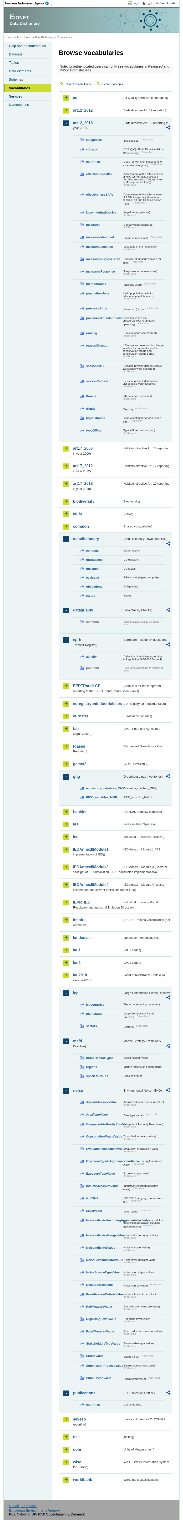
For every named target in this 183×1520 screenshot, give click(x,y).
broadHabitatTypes (99, 1058)
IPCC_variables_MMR (101, 797)
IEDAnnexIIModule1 (90, 849)
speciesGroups (97, 1076)
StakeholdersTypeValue (103, 1343)
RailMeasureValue (99, 1306)
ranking (91, 333)
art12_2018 (83, 123)
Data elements (20, 71)
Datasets (15, 54)
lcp (75, 993)
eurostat (80, 716)
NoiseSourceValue (99, 1285)
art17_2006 (83, 448)
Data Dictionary (44, 37)
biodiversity (83, 501)
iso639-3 (92, 1198)
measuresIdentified (100, 237)
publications (84, 1393)
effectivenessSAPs (99, 194)
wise (77, 1462)
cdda (77, 514)
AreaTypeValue (97, 1114)
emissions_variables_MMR (104, 788)
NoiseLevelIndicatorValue (104, 1260)
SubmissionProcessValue (104, 1365)
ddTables (92, 569)
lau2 (77, 963)
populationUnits (97, 293)
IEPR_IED (81, 902)
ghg (76, 777)
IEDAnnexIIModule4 (90, 885)
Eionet (28, 37)
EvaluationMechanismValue (104, 1149)
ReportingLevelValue (101, 1319)
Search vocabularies (78, 84)
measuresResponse (100, 271)
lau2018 (80, 975)
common (81, 526)
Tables (14, 63)
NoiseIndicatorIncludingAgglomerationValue (104, 1220)
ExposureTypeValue (100, 1173)
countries (93, 162)
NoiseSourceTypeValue (103, 1272)
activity (91, 656)
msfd (77, 1041)
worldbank (82, 1480)
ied (75, 837)
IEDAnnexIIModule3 (90, 867)
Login (136, 3)
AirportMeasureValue (101, 1102)
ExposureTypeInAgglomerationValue (104, 1161)
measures (93, 225)
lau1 (77, 950)
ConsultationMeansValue (104, 1136)
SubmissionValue (98, 1378)
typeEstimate (95, 418)
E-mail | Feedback (23, 1506)
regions (91, 1067)
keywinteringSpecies (101, 212)
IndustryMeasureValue (102, 1186)
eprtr (77, 640)
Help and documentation (27, 46)
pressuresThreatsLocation (104, 318)
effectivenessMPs (99, 174)
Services (15, 96)
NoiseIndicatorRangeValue (104, 1235)
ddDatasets (94, 559)
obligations (94, 586)
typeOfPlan (94, 430)
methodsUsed (96, 284)
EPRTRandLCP (86, 686)
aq (75, 98)
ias (75, 824)
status (90, 595)
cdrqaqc (92, 149)
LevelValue (94, 1210)
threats (91, 396)
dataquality (83, 610)
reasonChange (96, 345)
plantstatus (94, 1013)
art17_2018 (83, 484)
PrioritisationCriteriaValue (104, 1294)
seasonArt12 (95, 366)
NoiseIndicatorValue (100, 1247)
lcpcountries (95, 1004)
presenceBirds (96, 308)
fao (76, 729)
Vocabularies (19, 88)
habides (80, 812)
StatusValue (94, 1356)
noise (78, 1090)
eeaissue (92, 577)
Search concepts (112, 84)
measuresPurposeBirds (103, 259)
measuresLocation (99, 246)
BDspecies (94, 140)
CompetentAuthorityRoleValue (104, 1124)
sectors (91, 1026)
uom (77, 1449)
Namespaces (19, 105)
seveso (79, 1419)
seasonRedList (97, 381)
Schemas (16, 79)
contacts (92, 550)
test (76, 1437)
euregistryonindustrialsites (97, 704)
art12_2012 (83, 110)
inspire (79, 920)
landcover (82, 938)
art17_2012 (83, 466)
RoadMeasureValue (100, 1331)
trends (90, 408)
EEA (28, 3)
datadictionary (86, 539)
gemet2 (79, 764)
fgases (79, 746)
